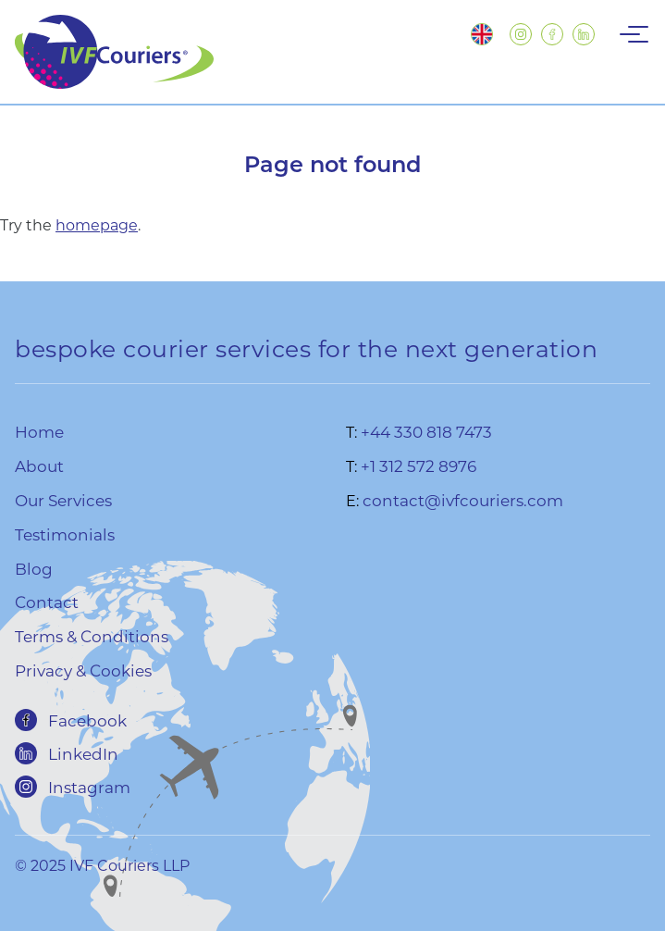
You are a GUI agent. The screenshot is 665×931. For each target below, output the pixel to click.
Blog (34, 568)
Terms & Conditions (91, 636)
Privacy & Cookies (83, 670)
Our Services (63, 500)
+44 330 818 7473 (426, 431)
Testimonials (65, 534)
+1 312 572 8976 (418, 465)
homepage (96, 224)
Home (39, 431)
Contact (47, 601)
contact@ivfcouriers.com (463, 500)
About (39, 465)
